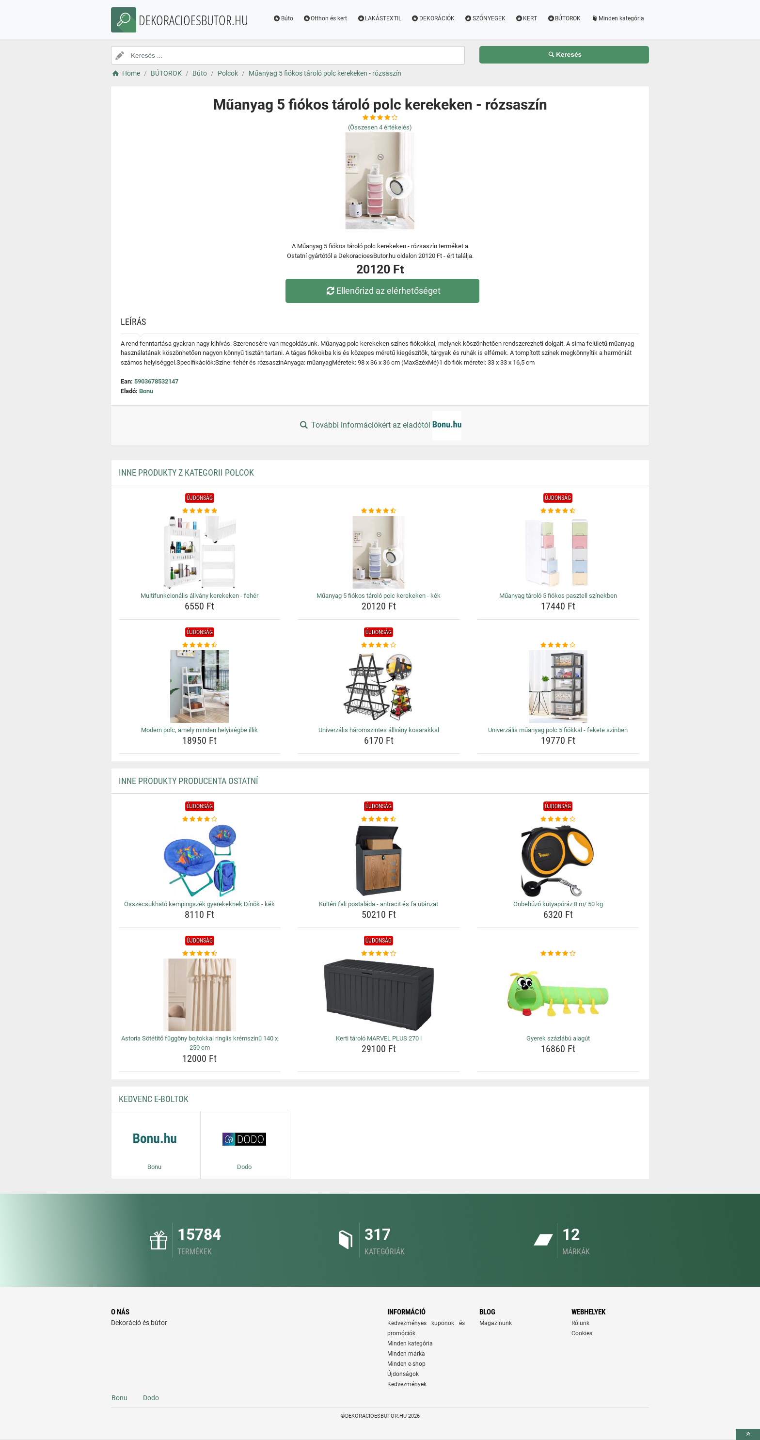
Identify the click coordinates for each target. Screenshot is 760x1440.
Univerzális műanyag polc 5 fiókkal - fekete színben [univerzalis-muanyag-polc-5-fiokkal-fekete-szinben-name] (558, 730)
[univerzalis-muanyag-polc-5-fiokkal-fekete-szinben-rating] (558, 645)
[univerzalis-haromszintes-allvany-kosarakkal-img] (378, 686)
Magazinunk (495, 1323)
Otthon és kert (325, 18)
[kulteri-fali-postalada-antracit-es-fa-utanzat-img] (378, 860)
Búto (283, 18)
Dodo (151, 1398)
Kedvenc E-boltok (154, 1099)
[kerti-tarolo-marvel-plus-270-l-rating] (378, 954)
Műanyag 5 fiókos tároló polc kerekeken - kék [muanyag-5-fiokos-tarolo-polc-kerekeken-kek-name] (379, 595)
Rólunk (580, 1323)
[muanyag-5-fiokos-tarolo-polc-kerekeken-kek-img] (378, 552)
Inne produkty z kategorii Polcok (186, 472)
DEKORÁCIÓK (433, 18)
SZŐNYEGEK (485, 18)
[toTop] (748, 1434)
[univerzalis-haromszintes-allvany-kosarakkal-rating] (378, 645)
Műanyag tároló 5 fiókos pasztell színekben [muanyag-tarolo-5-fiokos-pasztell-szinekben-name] (558, 595)
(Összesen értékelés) (380, 127)
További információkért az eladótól (380, 425)
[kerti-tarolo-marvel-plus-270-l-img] (378, 995)
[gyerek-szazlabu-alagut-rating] (558, 954)
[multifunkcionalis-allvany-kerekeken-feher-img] (200, 552)
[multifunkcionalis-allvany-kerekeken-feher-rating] (200, 511)
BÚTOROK (564, 18)
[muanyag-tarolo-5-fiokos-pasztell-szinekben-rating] (558, 511)
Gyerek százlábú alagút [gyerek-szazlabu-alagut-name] (558, 1038)
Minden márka (406, 1353)
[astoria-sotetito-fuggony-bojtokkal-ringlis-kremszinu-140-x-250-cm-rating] (200, 954)
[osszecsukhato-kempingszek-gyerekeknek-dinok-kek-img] (200, 860)
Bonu (146, 391)
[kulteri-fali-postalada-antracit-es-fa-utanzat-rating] (378, 819)
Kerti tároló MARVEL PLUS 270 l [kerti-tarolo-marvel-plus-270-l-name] (379, 1038)
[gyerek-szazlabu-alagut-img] (558, 995)
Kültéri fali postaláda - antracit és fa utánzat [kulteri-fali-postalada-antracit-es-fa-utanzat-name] (378, 904)
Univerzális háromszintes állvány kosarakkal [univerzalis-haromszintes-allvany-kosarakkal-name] (378, 730)
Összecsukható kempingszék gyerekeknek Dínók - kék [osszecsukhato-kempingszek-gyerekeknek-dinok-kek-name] (199, 904)
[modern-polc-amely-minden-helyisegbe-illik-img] (200, 686)
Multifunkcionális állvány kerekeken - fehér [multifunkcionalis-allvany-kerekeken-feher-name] (199, 595)
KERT (526, 18)
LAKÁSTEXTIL (379, 18)
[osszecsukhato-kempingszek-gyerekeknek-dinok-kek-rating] (200, 819)
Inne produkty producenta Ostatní (188, 781)
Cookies (581, 1333)
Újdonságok (403, 1374)
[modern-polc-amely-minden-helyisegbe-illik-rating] (200, 645)
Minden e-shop (406, 1363)
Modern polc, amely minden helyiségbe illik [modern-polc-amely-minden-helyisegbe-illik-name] (199, 730)
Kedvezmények (407, 1384)
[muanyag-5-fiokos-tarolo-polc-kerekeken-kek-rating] (378, 511)
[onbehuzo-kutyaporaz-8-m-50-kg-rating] (558, 819)
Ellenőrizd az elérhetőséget (382, 290)
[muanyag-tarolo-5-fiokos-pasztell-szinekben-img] (558, 552)
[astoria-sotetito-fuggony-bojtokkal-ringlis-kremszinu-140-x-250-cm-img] (200, 995)
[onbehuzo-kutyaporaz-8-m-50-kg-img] (558, 860)
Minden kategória (617, 18)
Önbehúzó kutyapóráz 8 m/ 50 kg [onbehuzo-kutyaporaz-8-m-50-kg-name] (558, 904)
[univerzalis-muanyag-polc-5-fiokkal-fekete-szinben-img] (558, 686)
